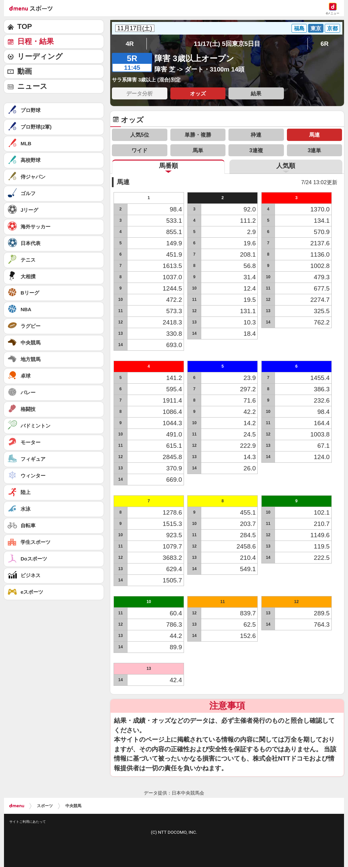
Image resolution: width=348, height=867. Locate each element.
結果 (256, 93)
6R (324, 43)
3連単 (314, 150)
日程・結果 (35, 41)
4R (129, 43)
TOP (24, 26)
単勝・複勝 (198, 135)
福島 (299, 28)
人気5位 (139, 135)
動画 (24, 71)
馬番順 (168, 165)
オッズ (198, 93)
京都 (332, 28)
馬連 (314, 135)
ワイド (139, 150)
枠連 (256, 135)
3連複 (256, 150)
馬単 (198, 150)
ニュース (32, 86)
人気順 (285, 165)
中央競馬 (73, 806)
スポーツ (45, 806)
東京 (315, 28)
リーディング (40, 56)
